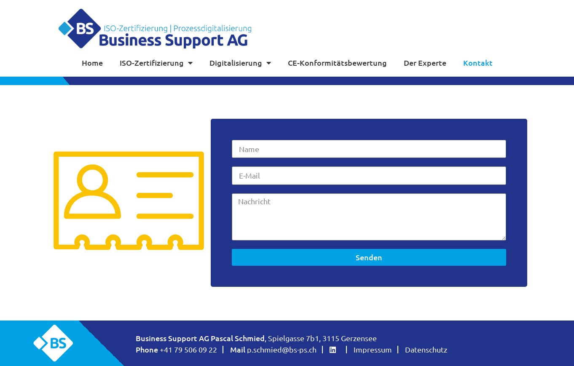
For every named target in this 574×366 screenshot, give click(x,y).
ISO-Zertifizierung (156, 63)
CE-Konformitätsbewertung (337, 62)
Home (92, 62)
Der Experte (425, 62)
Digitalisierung (240, 63)
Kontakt (478, 62)
